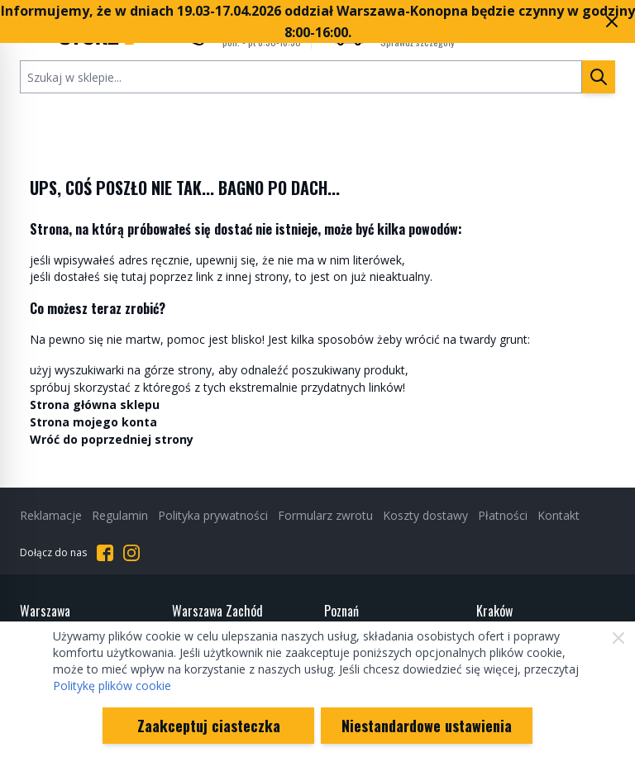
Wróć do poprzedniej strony (111, 439)
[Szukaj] (598, 76)
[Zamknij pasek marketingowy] (611, 21)
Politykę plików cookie (112, 685)
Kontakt (558, 515)
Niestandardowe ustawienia (426, 725)
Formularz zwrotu (325, 515)
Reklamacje (51, 515)
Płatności (503, 515)
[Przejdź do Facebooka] (105, 553)
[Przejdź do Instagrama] (131, 553)
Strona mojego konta (93, 422)
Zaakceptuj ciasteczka (208, 725)
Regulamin (120, 515)
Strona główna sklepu (95, 404)
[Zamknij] (618, 638)
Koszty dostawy (425, 515)
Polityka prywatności (213, 515)
